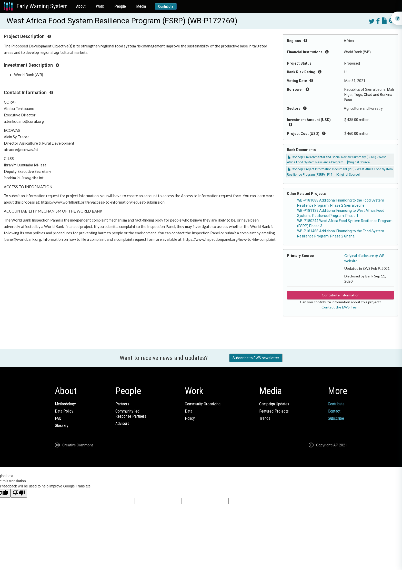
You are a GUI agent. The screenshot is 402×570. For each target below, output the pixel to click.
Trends (264, 418)
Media (141, 6)
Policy (190, 418)
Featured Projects (274, 411)
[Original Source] (358, 162)
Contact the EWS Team (340, 307)
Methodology (65, 404)
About (81, 6)
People (120, 6)
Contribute (165, 6)
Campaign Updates (274, 404)
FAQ (58, 418)
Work (100, 6)
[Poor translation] (19, 493)
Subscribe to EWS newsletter (256, 358)
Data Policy (64, 411)
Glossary (61, 425)
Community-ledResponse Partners (130, 414)
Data (188, 411)
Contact (334, 411)
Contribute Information (340, 295)
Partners (122, 404)
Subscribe (336, 418)
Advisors (122, 423)
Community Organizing (202, 404)
